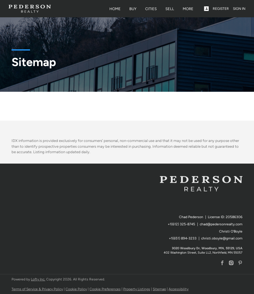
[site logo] (201, 189)
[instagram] (231, 263)
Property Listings (136, 289)
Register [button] (221, 9)
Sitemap (159, 289)
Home (115, 9)
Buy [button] (133, 9)
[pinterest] (240, 263)
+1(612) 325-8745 (181, 224)
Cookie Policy (76, 289)
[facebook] (222, 263)
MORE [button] (188, 9)
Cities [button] (151, 9)
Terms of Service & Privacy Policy (37, 289)
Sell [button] (169, 9)
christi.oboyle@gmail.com (221, 238)
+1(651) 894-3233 (183, 238)
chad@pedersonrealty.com (221, 224)
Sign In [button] (239, 9)
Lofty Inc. (38, 279)
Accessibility (178, 289)
